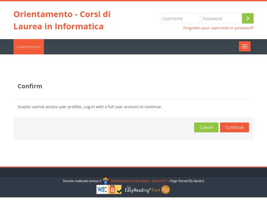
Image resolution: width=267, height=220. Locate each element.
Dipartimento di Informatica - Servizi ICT (134, 181)
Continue (235, 127)
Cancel (206, 127)
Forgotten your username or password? (218, 28)
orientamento (28, 47)
